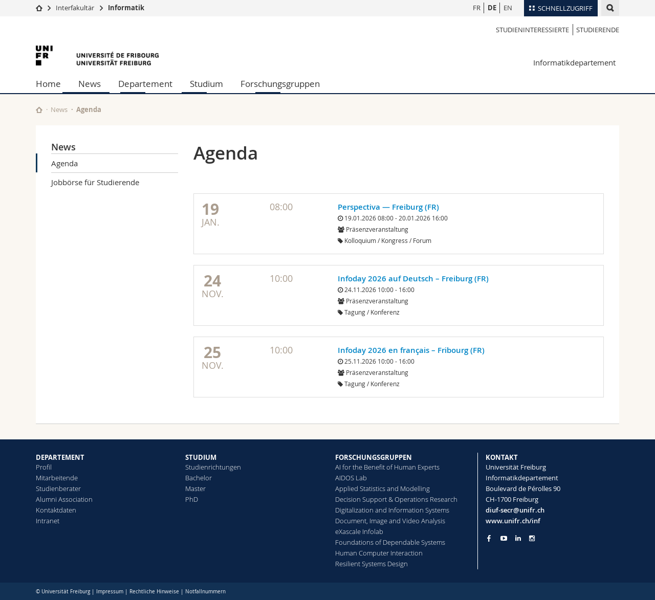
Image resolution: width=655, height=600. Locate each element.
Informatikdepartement (574, 62)
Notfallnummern (205, 591)
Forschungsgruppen (280, 84)
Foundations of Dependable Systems (390, 542)
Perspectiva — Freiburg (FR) (388, 207)
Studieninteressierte (532, 29)
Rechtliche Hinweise (154, 591)
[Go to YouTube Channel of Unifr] (503, 538)
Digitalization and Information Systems (392, 510)
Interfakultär (75, 7)
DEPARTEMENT (60, 457)
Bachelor (198, 477)
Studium (206, 84)
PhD (191, 499)
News (89, 84)
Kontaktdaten (56, 510)
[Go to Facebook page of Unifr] (489, 538)
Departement (145, 84)
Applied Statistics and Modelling (382, 488)
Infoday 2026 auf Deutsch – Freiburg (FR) (413, 278)
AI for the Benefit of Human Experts (387, 467)
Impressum (109, 591)
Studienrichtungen (213, 467)
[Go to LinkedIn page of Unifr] (518, 538)
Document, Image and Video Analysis (390, 520)
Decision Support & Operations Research (396, 499)
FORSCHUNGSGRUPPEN (373, 457)
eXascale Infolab (359, 531)
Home (48, 84)
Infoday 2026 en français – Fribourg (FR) (411, 350)
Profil (44, 467)
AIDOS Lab (351, 477)
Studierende (597, 29)
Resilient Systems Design (371, 563)
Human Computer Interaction (379, 553)
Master (195, 488)
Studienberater (58, 488)
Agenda (64, 163)
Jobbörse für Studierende (95, 182)
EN (508, 7)
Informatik (126, 7)
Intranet (47, 520)
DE (492, 7)
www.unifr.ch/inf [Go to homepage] (513, 520)
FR (477, 7)
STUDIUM (200, 457)
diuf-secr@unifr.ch (515, 510)
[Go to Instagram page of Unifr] (532, 538)
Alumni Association (64, 499)
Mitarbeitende (57, 477)
